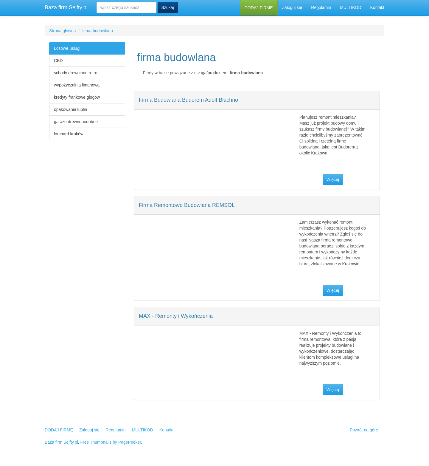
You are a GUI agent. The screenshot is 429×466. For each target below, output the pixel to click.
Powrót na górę (364, 430)
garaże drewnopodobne (76, 121)
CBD (58, 60)
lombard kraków (68, 133)
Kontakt (377, 7)
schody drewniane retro (75, 72)
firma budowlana (97, 30)
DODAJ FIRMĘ (259, 7)
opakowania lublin (70, 109)
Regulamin (321, 7)
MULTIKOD (350, 7)
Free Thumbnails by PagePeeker (110, 442)
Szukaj (167, 7)
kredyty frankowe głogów (77, 97)
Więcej (333, 179)
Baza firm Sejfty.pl (66, 7)
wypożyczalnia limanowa (77, 85)
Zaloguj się (292, 7)
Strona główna (62, 30)
